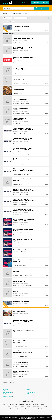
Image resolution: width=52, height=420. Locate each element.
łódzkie (28, 393)
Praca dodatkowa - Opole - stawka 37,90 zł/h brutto (22, 240)
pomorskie (5, 395)
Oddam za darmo (7, 411)
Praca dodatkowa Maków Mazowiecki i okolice (20, 331)
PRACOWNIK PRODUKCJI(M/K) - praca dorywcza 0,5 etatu (22, 48)
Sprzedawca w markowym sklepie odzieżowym (22, 179)
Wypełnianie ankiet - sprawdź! (21, 26)
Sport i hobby (41, 408)
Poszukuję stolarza (18, 89)
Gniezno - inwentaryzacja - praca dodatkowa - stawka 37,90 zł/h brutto (23, 169)
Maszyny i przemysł (21, 408)
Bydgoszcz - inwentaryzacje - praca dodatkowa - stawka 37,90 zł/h (23, 321)
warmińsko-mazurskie (31, 392)
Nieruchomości (36, 404)
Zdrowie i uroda (6, 406)
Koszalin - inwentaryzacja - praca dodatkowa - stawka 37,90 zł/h (22, 159)
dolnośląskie (5, 389)
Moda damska (13, 404)
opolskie (28, 389)
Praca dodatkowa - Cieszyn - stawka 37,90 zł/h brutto (23, 230)
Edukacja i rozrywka (32, 408)
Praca (13, 13)
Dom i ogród (14, 406)
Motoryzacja (5, 404)
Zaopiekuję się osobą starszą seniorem (21, 108)
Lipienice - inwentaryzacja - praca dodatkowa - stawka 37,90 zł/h (22, 139)
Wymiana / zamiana (17, 411)
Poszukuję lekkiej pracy (19, 69)
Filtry (6, 17)
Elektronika (28, 406)
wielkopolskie (6, 390)
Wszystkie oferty (6, 13)
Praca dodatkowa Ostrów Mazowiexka (20, 341)
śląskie (4, 393)
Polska (4, 385)
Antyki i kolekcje (35, 406)
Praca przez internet (18, 79)
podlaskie (29, 390)
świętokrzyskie (30, 395)
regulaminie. (32, 418)
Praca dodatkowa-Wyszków (20, 362)
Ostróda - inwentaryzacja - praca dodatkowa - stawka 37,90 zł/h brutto (23, 129)
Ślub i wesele (44, 406)
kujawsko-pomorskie (7, 396)
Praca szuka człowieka (19, 311)
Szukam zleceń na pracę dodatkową (23, 38)
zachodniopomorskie (7, 392)
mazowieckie (6, 388)
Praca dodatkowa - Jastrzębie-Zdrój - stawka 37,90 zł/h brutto (23, 220)
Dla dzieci (28, 404)
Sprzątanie (16, 271)
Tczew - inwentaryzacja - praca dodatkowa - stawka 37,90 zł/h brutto (23, 200)
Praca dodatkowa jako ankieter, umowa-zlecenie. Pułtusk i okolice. (22, 351)
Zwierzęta (21, 406)
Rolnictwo (5, 408)
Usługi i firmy (12, 408)
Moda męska (21, 404)
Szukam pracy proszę (19, 281)
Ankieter (15, 291)
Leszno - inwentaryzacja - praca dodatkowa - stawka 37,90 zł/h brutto (23, 210)
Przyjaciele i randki (27, 411)
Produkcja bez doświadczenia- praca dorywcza (23, 58)
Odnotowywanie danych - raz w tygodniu (21, 372)
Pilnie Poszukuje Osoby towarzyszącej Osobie (19, 119)
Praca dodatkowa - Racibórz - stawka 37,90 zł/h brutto (23, 260)
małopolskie (29, 388)
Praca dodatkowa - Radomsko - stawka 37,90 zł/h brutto (21, 250)
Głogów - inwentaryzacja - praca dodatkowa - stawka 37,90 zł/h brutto (23, 189)
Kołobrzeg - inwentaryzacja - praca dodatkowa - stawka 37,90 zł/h (22, 149)
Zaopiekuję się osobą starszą (21, 99)
